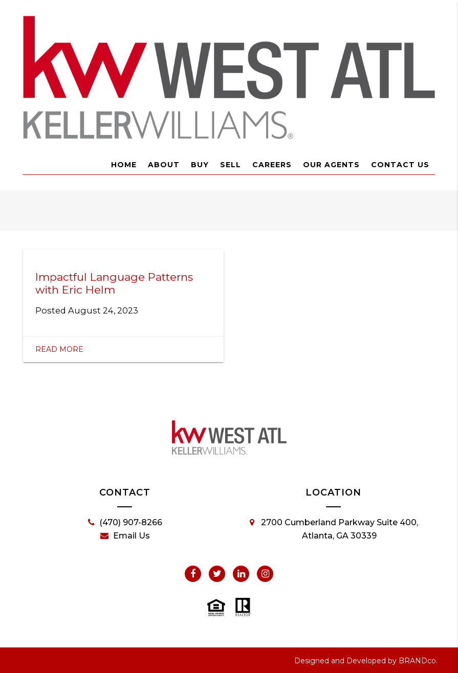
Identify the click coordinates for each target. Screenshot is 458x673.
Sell (230, 164)
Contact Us (400, 164)
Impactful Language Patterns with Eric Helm (114, 283)
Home (124, 164)
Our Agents (331, 164)
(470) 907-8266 (125, 522)
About (164, 164)
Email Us (125, 536)
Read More (59, 349)
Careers (272, 164)
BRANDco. (418, 660)
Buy (200, 164)
